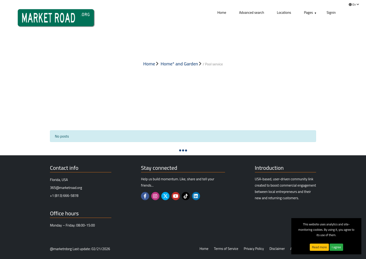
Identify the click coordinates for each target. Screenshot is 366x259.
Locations (284, 12)
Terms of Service (226, 249)
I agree (336, 247)
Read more (319, 247)
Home (221, 12)
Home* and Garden (179, 63)
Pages (308, 12)
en (354, 4)
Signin (331, 12)
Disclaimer (277, 249)
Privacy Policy (254, 249)
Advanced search (251, 12)
